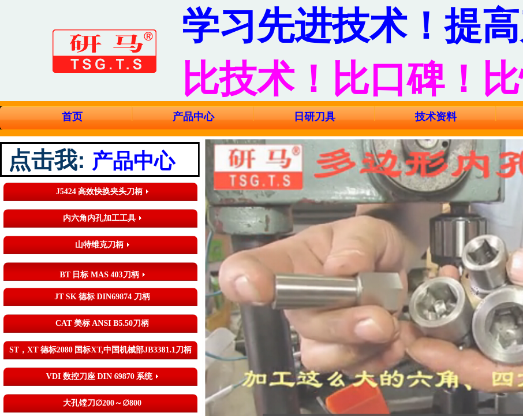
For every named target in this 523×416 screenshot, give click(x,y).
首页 (72, 116)
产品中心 (193, 116)
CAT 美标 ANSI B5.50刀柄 (102, 323)
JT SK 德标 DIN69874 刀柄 (102, 296)
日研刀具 (314, 116)
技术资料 (436, 116)
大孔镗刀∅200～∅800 (102, 403)
